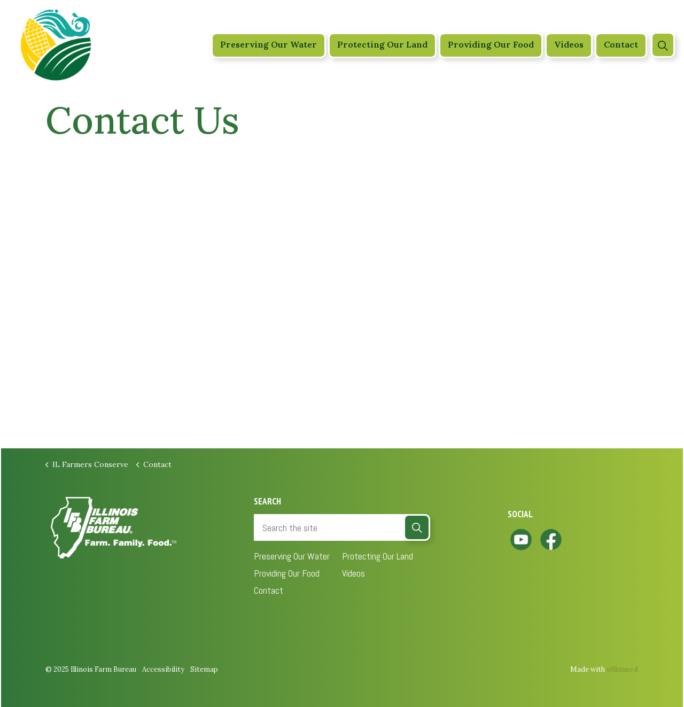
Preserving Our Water (268, 45)
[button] (416, 527)
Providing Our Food (490, 45)
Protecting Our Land (382, 45)
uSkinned (623, 669)
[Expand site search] (663, 45)
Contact (621, 45)
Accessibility (163, 669)
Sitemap (204, 669)
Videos (569, 45)
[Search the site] (342, 527)
